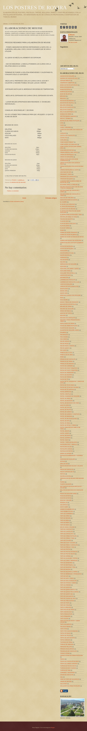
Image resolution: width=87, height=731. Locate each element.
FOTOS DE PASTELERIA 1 (67, 248)
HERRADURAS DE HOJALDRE (68, 264)
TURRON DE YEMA (65, 670)
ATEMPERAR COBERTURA (67, 82)
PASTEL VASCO (64, 440)
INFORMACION (64, 277)
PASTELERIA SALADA (66, 446)
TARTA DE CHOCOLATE (66, 531)
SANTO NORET (64, 507)
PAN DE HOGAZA (64, 341)
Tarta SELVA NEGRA (65, 626)
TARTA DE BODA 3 (65, 525)
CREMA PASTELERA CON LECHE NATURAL (71, 166)
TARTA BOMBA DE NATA (66, 511)
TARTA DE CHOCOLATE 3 (67, 533)
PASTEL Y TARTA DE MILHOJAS (68, 442)
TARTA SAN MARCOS (66, 624)
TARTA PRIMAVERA (65, 616)
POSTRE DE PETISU (65, 476)
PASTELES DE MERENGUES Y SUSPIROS (71, 455)
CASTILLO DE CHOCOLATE (67, 135)
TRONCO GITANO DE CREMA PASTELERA (71, 655)
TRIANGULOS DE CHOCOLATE (68, 651)
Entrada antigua (51, 198)
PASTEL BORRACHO (65, 391)
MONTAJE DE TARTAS (66, 313)
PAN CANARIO (64, 337)
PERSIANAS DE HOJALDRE (67, 459)
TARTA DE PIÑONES (65, 585)
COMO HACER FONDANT (67, 142)
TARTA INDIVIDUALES (66, 612)
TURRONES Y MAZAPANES (67, 672)
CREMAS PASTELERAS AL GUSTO (69, 169)
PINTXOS (62, 474)
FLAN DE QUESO (64, 225)
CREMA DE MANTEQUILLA (67, 154)
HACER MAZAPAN (65, 255)
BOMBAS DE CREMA (65, 114)
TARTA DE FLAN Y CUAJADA (67, 542)
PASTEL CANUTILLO (65, 394)
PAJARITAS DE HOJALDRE (67, 328)
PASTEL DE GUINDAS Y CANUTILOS (70, 414)
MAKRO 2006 (63, 293)
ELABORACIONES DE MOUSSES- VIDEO (71, 214)
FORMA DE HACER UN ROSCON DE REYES (72, 236)
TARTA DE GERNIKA (65, 556)
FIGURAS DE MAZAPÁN (66, 219)
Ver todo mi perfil (73, 42)
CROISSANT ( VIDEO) (66, 174)
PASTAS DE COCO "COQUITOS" (68, 368)
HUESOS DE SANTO (65, 275)
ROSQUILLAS (63, 502)
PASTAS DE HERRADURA (67, 372)
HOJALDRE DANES (65, 270)
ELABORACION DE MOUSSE (18, 182)
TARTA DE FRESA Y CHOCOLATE (69, 545)
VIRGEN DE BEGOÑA (66, 681)
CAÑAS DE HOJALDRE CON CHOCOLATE (71, 129)
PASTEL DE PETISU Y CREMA (68, 425)
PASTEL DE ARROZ (65, 398)
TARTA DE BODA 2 (65, 522)
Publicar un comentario (13, 191)
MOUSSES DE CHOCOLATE (67, 317)
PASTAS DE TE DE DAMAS (67, 385)
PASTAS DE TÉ (64, 379)
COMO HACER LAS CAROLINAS (68, 144)
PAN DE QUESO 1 (65, 348)
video (61, 677)
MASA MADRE (64, 299)
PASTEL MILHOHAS (65, 435)
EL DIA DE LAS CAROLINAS (67, 204)
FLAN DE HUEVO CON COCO (68, 223)
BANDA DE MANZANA (66, 87)
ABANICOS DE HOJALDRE (67, 76)
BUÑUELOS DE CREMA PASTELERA (70, 120)
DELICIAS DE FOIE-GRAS (67, 197)
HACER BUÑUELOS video (67, 253)
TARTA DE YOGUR (65, 605)
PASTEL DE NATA (64, 420)
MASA (61, 297)
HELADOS (63, 262)
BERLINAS (63, 96)
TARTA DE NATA (64, 576)
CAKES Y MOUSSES (65, 127)
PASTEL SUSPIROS (65, 437)
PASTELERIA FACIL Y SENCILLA (68, 444)
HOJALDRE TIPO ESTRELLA (67, 273)
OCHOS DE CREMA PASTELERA (69, 325)
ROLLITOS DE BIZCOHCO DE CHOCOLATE (71, 490)
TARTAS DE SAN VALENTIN (67, 637)
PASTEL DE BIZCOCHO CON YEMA (69, 403)
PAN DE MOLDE (64, 343)
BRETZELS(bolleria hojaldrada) (68, 116)
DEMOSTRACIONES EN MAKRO (68, 199)
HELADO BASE (64, 259)
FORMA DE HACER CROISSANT (68, 232)
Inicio (24, 198)
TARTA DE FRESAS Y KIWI (67, 547)
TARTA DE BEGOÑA (65, 518)
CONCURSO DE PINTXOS (67, 150)
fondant (62, 230)
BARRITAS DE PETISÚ (66, 91)
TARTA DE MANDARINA (66, 562)
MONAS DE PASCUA (65, 311)
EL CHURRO (63, 202)
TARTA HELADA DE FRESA (67, 609)
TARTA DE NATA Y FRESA (67, 578)
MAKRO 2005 (63, 291)
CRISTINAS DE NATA (65, 172)
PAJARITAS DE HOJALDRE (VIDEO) (69, 330)
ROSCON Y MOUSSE (65, 500)
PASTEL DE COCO (65, 407)
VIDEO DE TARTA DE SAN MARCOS (69, 679)
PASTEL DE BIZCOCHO (66, 400)
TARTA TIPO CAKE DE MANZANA (69, 631)
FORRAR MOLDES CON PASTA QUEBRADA (71, 242)
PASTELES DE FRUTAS (66, 451)
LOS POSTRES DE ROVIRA (35, 7)
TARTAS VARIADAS (65, 640)
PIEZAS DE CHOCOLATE (66, 469)
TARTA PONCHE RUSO (66, 614)
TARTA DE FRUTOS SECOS (67, 553)
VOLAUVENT (63, 683)
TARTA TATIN (63, 628)
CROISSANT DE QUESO (66, 178)
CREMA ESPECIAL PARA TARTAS (69, 152)
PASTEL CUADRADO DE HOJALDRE (69, 396)
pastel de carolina (64, 405)
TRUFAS (62, 659)
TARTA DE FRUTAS (65, 549)
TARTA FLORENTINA (65, 607)
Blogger (53, 727)
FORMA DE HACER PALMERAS (68, 234)
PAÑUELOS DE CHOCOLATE (67, 359)
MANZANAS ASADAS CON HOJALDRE (70, 295)
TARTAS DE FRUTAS (65, 635)
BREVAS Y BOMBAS (65, 118)
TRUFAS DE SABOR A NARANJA (68, 663)
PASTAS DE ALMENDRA (66, 366)
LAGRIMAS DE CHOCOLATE (67, 279)
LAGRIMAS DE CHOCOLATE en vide (69, 282)
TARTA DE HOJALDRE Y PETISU (68, 558)
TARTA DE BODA (64, 520)
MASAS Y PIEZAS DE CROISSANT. (69, 302)
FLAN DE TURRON (65, 228)
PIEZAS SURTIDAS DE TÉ (67, 471)
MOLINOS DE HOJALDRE (67, 308)
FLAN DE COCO (64, 221)
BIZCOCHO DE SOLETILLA (67, 102)
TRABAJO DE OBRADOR (66, 644)
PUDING (62, 482)
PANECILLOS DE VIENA (66, 354)
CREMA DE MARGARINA (66, 157)
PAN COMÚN (63, 339)
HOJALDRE (63, 266)
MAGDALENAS (64, 288)
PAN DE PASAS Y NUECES (67, 345)
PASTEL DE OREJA (65, 423)
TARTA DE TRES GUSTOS (67, 600)
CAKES (62, 125)
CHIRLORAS (63, 140)
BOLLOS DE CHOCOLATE (67, 107)
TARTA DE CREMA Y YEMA (67, 538)
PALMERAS (63, 332)
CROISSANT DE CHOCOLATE (68, 176)
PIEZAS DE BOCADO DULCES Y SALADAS (71, 465)
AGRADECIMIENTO (65, 80)
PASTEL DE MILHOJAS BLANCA (68, 418)
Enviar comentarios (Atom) (17, 201)
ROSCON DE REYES (65, 495)
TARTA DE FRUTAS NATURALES (68, 551)
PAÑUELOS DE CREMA (66, 361)
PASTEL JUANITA (64, 433)
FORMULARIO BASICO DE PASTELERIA (70, 240)
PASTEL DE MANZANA (66, 416)
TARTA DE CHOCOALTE (66, 529)
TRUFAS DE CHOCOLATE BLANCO (69, 661)
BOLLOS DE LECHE (65, 109)
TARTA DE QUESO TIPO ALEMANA (69, 591)
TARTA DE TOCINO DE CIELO (68, 598)
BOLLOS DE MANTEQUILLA (67, 111)
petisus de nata (64, 463)
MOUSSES (63, 315)
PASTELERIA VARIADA (66, 449)
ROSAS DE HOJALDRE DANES (68, 493)
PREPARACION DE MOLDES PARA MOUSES (72, 478)
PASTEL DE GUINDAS (66, 411)
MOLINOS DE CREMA (66, 306)
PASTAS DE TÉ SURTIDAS (67, 389)
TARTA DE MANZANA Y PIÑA (67, 567)
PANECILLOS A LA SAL (66, 352)
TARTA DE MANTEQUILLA (67, 565)
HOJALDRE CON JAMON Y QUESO (69, 268)
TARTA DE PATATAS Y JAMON (68, 582)
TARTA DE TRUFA (65, 603)
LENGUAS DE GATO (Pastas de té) (69, 286)
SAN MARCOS (64, 504)
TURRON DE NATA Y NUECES (68, 668)
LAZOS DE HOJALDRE (66, 284)
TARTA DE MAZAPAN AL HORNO (68, 571)
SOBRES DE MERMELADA (67, 509)
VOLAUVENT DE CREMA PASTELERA (70, 686)
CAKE (61, 123)
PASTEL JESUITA (64, 431)
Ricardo (72, 34)
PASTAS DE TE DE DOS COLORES (69, 387)
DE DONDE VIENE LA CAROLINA (69, 184)
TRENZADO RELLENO (66, 646)
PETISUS (62, 461)
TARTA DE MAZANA (65, 569)
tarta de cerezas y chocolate (67, 527)
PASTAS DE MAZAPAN (66, 374)
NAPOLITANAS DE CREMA (67, 323)
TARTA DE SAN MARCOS (66, 596)
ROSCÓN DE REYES (65, 498)
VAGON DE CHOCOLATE (66, 674)
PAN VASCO (63, 350)
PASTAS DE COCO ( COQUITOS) (69, 370)
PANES (62, 357)
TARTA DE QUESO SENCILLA (68, 589)
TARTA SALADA (64, 618)
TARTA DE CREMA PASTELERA (68, 536)
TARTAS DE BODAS (65, 633)
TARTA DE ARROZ (65, 516)
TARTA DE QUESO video (66, 594)
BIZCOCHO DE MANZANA (67, 100)
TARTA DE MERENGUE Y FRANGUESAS (71, 574)
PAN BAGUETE (64, 334)
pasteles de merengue (65, 453)
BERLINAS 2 (63, 98)
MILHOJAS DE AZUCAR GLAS (68, 304)
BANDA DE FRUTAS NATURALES (69, 85)
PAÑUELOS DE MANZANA (67, 363)
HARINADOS (63, 257)
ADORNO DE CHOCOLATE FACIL (69, 78)
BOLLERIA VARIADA (65, 105)
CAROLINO (63, 133)
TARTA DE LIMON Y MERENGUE (68, 560)
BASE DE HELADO (65, 94)
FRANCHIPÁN (64, 250)
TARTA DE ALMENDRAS (66, 513)
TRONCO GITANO (65, 653)
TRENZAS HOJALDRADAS (67, 649)
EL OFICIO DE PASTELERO (67, 206)
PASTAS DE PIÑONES (66, 377)
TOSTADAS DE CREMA (66, 642)
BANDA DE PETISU (65, 89)
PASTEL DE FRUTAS (65, 409)
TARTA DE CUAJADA (65, 540)
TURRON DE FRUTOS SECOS (68, 666)
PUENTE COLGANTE (65, 484)
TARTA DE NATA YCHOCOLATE (68, 580)
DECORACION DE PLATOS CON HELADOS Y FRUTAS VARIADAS (71, 187)
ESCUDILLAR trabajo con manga (68, 216)
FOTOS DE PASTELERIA (66, 246)
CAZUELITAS (63, 137)
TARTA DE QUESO (65, 587)
